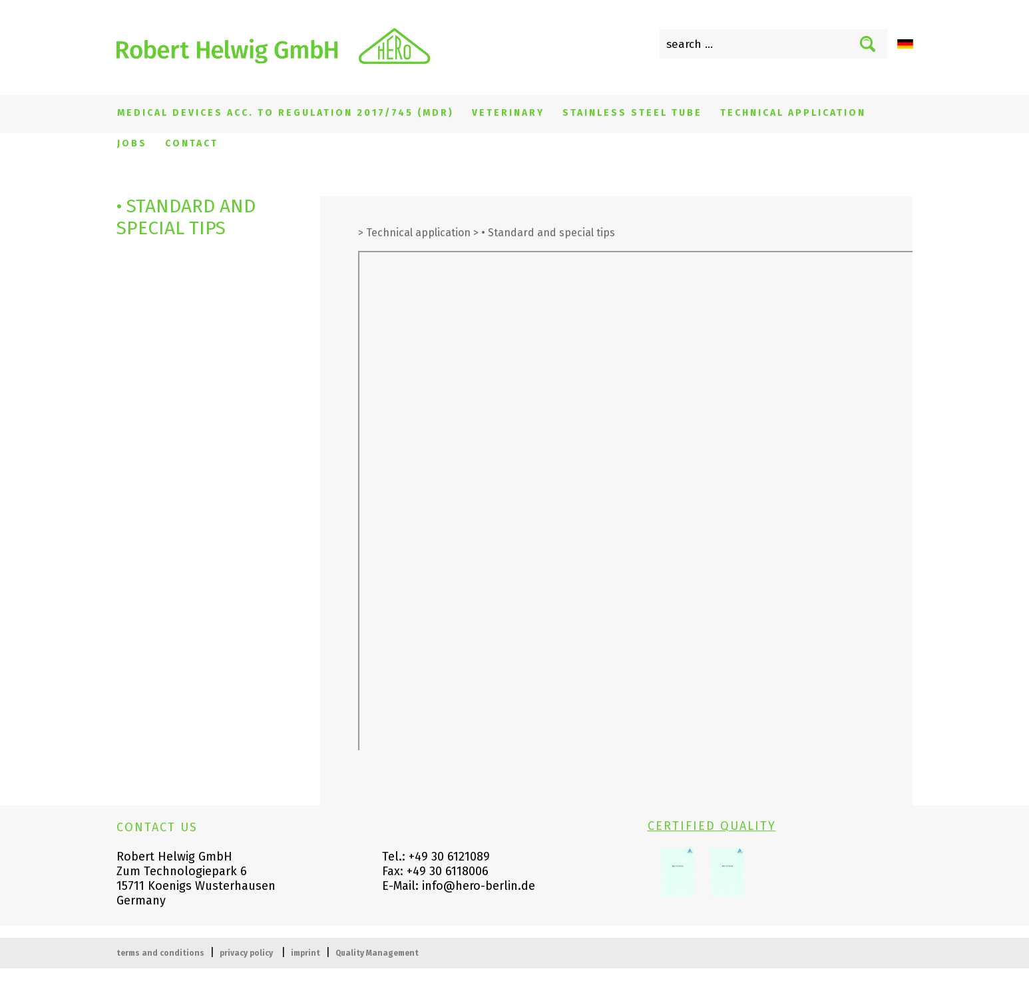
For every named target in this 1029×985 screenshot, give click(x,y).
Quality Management (377, 953)
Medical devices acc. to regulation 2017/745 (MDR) (285, 112)
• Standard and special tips (548, 232)
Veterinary (508, 112)
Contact (191, 143)
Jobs (132, 143)
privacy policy (246, 953)
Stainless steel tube (632, 112)
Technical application (793, 112)
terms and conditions (160, 953)
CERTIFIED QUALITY (712, 826)
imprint (305, 953)
